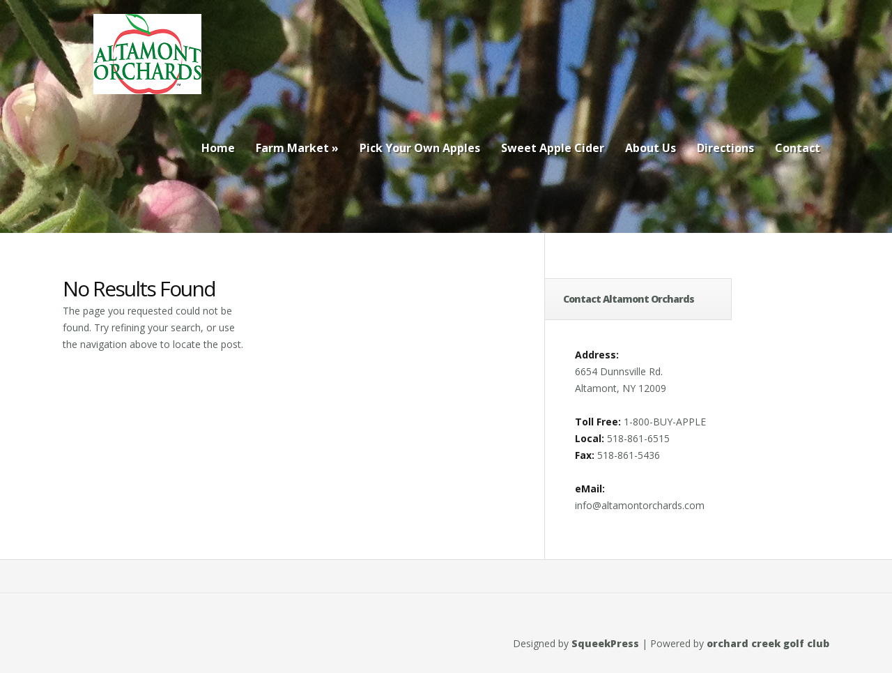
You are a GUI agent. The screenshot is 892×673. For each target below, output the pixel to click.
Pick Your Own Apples (420, 148)
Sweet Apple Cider (552, 148)
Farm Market (297, 148)
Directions (725, 148)
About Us (650, 148)
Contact (797, 148)
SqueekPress (605, 643)
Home (218, 148)
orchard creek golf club (768, 643)
